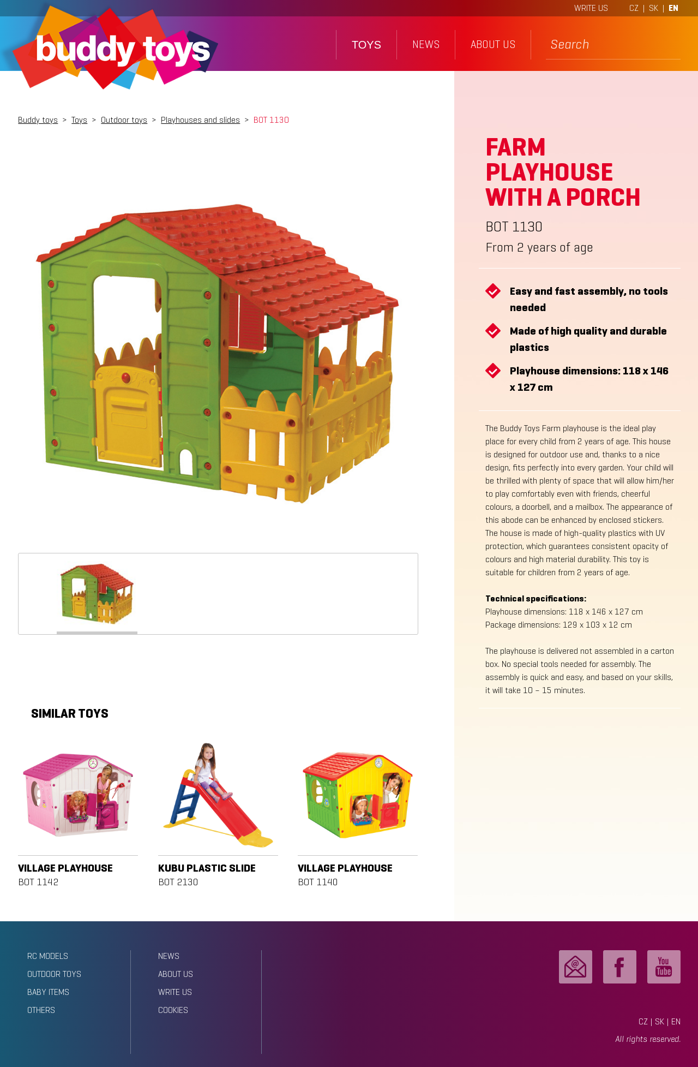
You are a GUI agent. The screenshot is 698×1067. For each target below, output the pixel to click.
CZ (634, 8)
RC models (47, 956)
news (426, 44)
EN (673, 8)
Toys (79, 120)
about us (493, 44)
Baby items (48, 992)
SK (653, 8)
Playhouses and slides (200, 120)
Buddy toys (38, 120)
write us (175, 992)
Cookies (173, 1010)
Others (41, 1010)
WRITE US (591, 8)
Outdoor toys (124, 120)
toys (366, 45)
